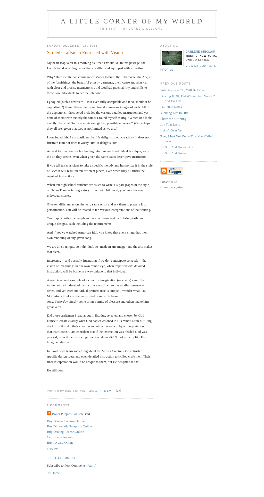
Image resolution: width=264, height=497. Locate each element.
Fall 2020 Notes (171, 107)
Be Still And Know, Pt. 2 (177, 147)
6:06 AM (106, 391)
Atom (91, 465)
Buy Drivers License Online (66, 421)
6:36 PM (53, 449)
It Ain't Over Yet (171, 130)
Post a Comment (62, 458)
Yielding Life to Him (174, 113)
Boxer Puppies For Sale (68, 414)
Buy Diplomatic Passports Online (69, 426)
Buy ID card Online (60, 442)
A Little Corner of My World (132, 21)
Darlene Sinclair (201, 51)
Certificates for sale (60, 437)
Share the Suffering (173, 119)
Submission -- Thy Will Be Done (182, 90)
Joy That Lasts (170, 124)
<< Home (53, 473)
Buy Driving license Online (65, 432)
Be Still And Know (173, 153)
